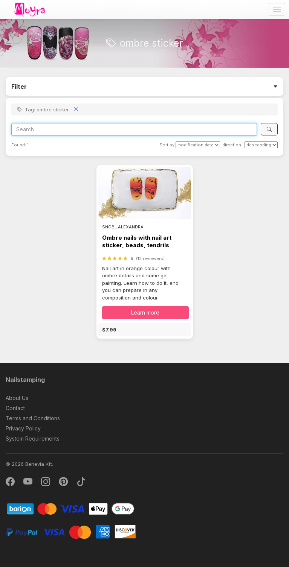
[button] (144, 329)
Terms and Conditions (33, 418)
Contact (15, 408)
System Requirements (33, 438)
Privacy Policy (23, 428)
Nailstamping (25, 379)
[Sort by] (198, 144)
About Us (17, 398)
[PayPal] (71, 531)
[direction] (261, 144)
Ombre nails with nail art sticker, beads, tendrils (136, 241)
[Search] (134, 129)
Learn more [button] (145, 312)
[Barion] (71, 508)
